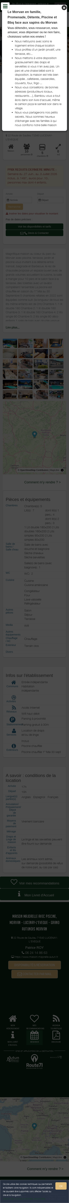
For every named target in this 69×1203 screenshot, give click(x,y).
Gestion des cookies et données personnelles (24, 1198)
